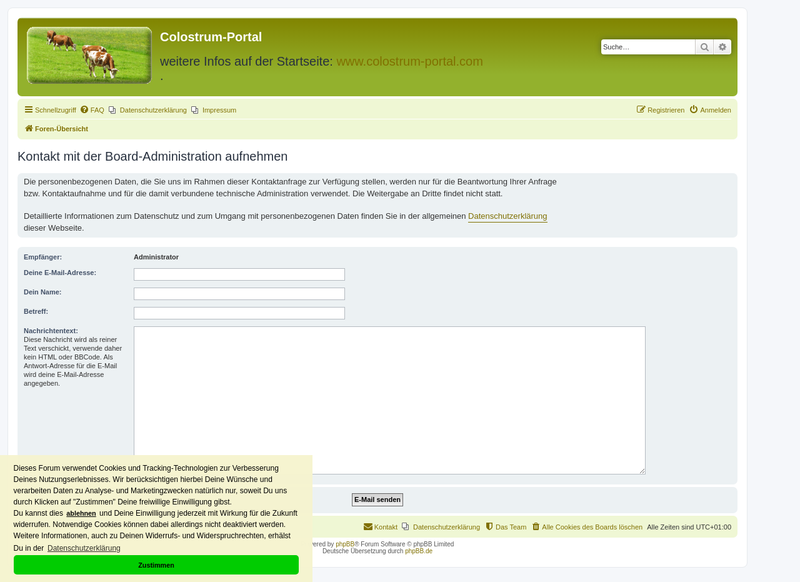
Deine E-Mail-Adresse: (60, 272)
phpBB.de (418, 551)
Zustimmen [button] (156, 565)
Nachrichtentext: (51, 330)
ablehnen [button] (81, 513)
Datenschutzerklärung (507, 216)
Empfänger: (43, 257)
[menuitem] (91, 110)
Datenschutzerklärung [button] (84, 548)
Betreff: (36, 311)
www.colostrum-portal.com (409, 61)
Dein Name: (43, 292)
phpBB (345, 544)
